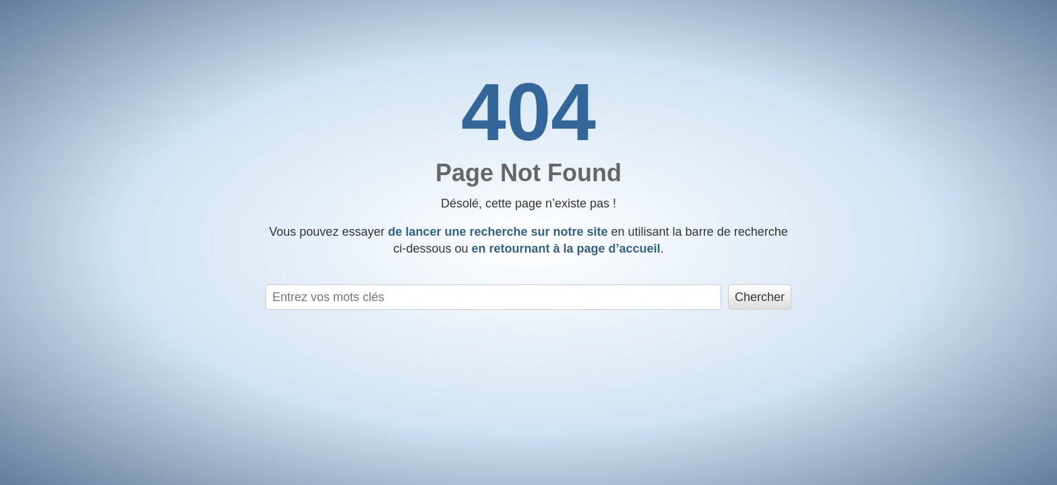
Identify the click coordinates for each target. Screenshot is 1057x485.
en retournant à (565, 248)
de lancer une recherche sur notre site (497, 231)
